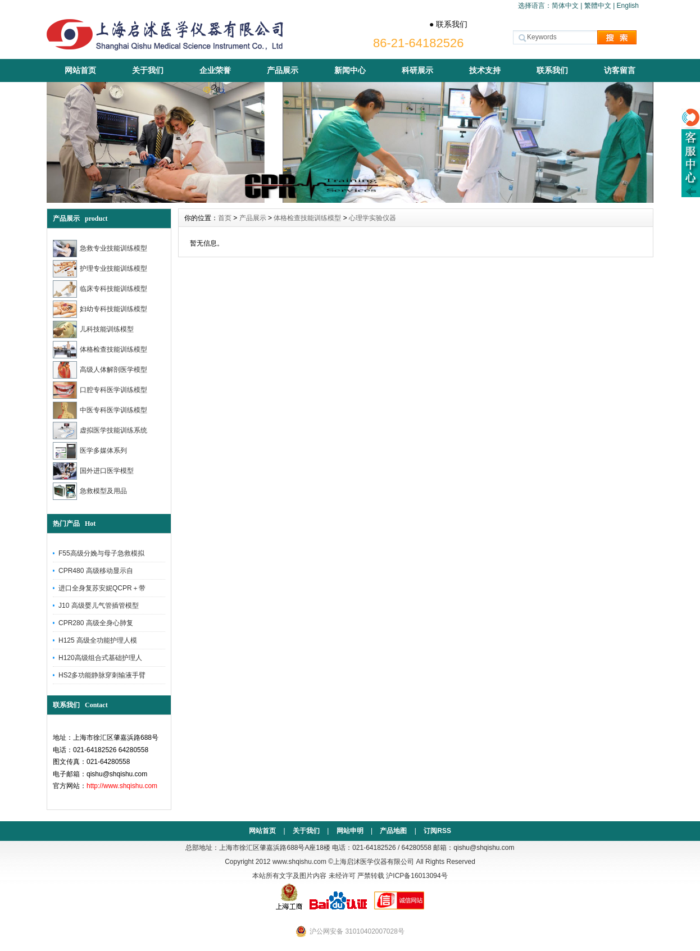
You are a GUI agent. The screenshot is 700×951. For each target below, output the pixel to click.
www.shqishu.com (299, 862)
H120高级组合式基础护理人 (100, 658)
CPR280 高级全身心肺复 (95, 623)
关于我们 (147, 70)
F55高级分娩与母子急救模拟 (101, 553)
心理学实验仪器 (372, 218)
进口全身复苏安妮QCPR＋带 (102, 588)
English (628, 6)
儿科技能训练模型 (93, 329)
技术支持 (485, 70)
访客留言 (619, 70)
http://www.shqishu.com (122, 786)
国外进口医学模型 (93, 471)
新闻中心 (350, 70)
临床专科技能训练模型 (100, 289)
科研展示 (417, 70)
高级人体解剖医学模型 (100, 370)
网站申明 (350, 831)
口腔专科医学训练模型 (100, 390)
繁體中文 (597, 6)
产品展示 (282, 70)
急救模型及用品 (90, 491)
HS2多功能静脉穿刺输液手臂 (102, 675)
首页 (224, 218)
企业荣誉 (215, 70)
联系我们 (552, 70)
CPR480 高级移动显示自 (95, 571)
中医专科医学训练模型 (100, 410)
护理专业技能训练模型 (100, 268)
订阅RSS (437, 831)
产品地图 (393, 831)
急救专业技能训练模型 (100, 248)
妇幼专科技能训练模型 (100, 309)
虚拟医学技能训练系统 (100, 430)
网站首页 (80, 70)
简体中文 (565, 6)
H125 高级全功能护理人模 (97, 640)
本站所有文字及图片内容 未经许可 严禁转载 (318, 876)
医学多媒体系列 (90, 450)
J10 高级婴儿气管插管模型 (98, 605)
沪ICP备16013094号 (416, 876)
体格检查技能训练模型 (100, 349)
